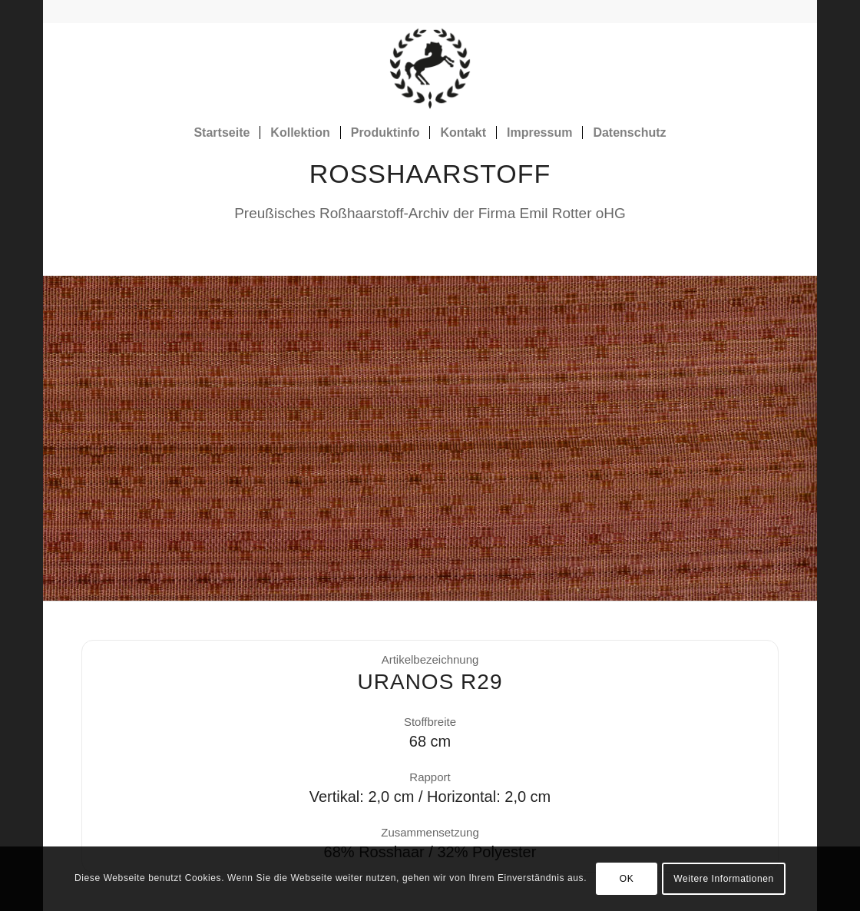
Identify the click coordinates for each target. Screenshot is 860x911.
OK (627, 878)
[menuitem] (222, 133)
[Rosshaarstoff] (430, 68)
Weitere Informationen (723, 878)
